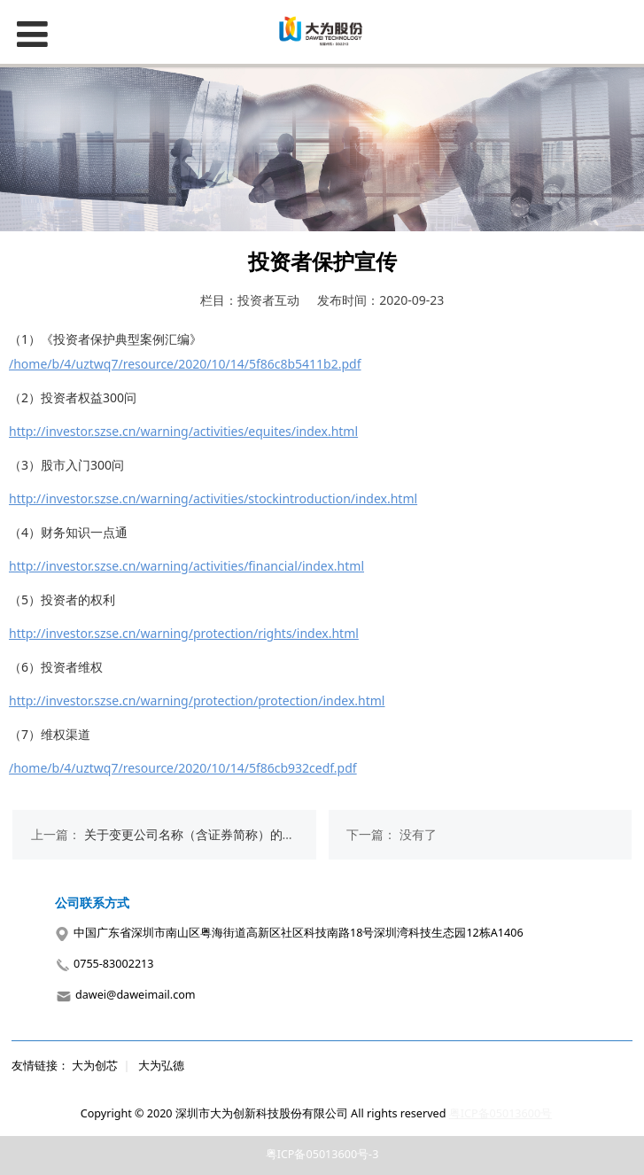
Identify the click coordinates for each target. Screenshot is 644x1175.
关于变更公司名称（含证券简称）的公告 (195, 834)
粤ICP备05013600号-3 (322, 1154)
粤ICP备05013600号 (500, 1113)
